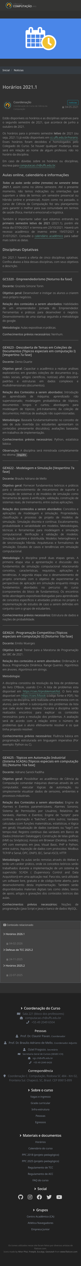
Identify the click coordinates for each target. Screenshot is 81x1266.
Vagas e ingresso (40, 1096)
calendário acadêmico (49, 236)
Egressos (40, 1122)
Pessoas (40, 1116)
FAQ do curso (41, 1180)
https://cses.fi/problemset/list (41, 691)
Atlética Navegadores (40, 1223)
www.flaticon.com (68, 1251)
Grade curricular (40, 1103)
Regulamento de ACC (40, 1174)
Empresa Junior (40, 1229)
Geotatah (50, 1251)
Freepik (32, 1251)
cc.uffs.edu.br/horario (64, 137)
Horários (40, 1142)
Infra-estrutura (40, 1109)
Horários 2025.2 (15, 965)
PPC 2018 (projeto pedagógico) (40, 1155)
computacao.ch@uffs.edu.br (37, 165)
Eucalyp (40, 1251)
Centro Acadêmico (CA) (40, 1216)
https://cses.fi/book (33, 695)
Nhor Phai (23, 1251)
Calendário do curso (40, 1148)
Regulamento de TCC (40, 1167)
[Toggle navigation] (71, 5)
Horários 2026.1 (15, 934)
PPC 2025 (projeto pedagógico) (40, 1161)
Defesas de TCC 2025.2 (19, 950)
